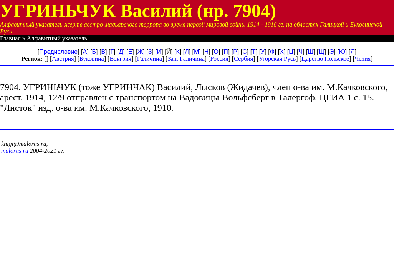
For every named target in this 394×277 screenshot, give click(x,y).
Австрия (63, 58)
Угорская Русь (277, 58)
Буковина (91, 58)
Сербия (243, 58)
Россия (219, 58)
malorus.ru (14, 150)
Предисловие (58, 51)
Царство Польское (325, 58)
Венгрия (120, 58)
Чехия (363, 58)
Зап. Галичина (185, 58)
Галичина (149, 58)
